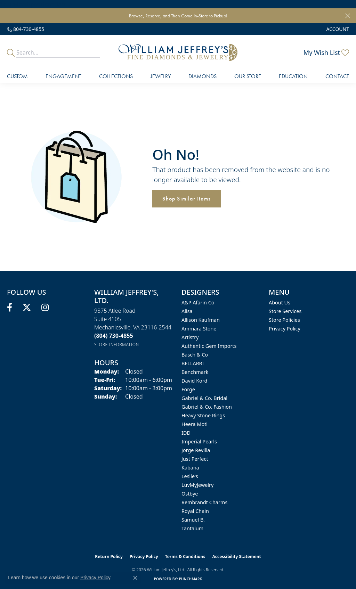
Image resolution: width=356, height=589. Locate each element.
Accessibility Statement (236, 556)
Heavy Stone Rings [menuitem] (203, 415)
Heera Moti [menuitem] (194, 424)
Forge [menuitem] (188, 389)
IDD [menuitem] (186, 433)
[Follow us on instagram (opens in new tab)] (45, 307)
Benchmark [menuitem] (194, 372)
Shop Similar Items (186, 198)
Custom (17, 76)
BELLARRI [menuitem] (192, 363)
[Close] (347, 15)
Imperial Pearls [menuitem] (199, 441)
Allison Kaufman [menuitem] (200, 320)
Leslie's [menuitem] (189, 476)
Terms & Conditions (185, 556)
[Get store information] (116, 344)
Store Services (285, 311)
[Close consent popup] (135, 578)
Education (293, 76)
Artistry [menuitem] (190, 337)
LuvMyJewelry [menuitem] (197, 485)
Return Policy (109, 556)
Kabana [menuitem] (190, 467)
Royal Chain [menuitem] (195, 511)
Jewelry (161, 76)
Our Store (247, 76)
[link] (25, 29)
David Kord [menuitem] (194, 380)
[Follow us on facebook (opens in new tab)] (9, 307)
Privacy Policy (284, 328)
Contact (337, 76)
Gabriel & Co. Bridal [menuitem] (204, 398)
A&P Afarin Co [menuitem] (198, 302)
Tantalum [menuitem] (192, 528)
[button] (337, 29)
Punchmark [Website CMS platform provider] (190, 578)
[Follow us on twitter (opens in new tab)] (26, 307)
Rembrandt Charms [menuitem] (204, 502)
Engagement (63, 76)
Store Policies (284, 320)
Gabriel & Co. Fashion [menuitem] (206, 406)
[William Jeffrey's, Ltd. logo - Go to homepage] (178, 52)
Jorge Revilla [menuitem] (195, 450)
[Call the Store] (113, 336)
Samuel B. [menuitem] (193, 519)
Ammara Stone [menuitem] (198, 328)
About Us (279, 302)
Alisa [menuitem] (187, 311)
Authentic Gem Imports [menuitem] (208, 346)
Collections (116, 76)
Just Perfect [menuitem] (194, 459)
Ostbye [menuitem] (189, 493)
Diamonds (202, 76)
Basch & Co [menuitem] (194, 354)
